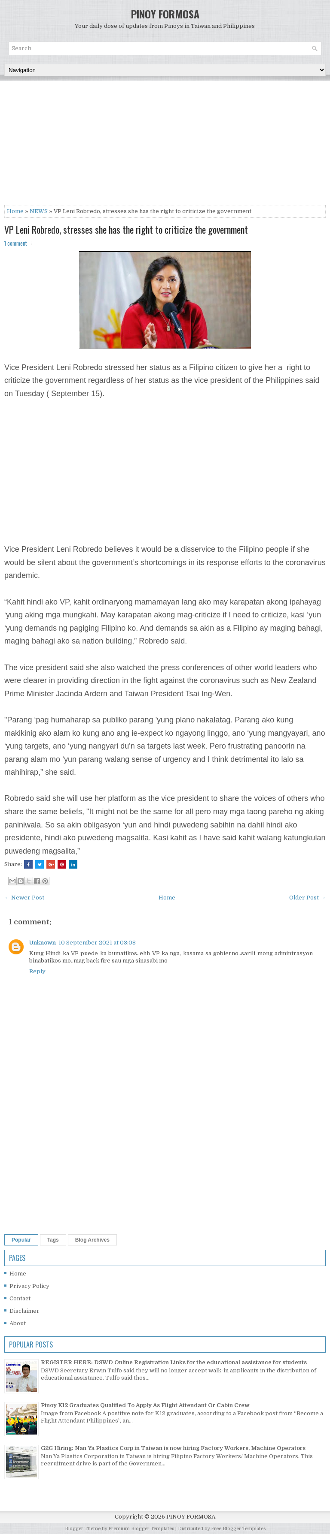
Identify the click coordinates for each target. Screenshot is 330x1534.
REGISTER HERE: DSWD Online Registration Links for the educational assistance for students (174, 1362)
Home (15, 211)
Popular (21, 1240)
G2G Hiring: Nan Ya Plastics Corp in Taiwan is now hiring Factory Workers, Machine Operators (173, 1448)
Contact (20, 1298)
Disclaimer (24, 1311)
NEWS (39, 211)
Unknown (42, 942)
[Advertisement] (165, 145)
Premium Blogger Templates (141, 1528)
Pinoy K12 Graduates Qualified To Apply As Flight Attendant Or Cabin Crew (145, 1405)
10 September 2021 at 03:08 (97, 942)
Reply (37, 971)
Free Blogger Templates (238, 1528)
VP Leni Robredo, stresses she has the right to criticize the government (126, 229)
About (17, 1323)
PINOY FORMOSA (165, 13)
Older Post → (307, 897)
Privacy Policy (29, 1286)
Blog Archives (92, 1240)
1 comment (15, 243)
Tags (53, 1240)
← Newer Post (24, 897)
